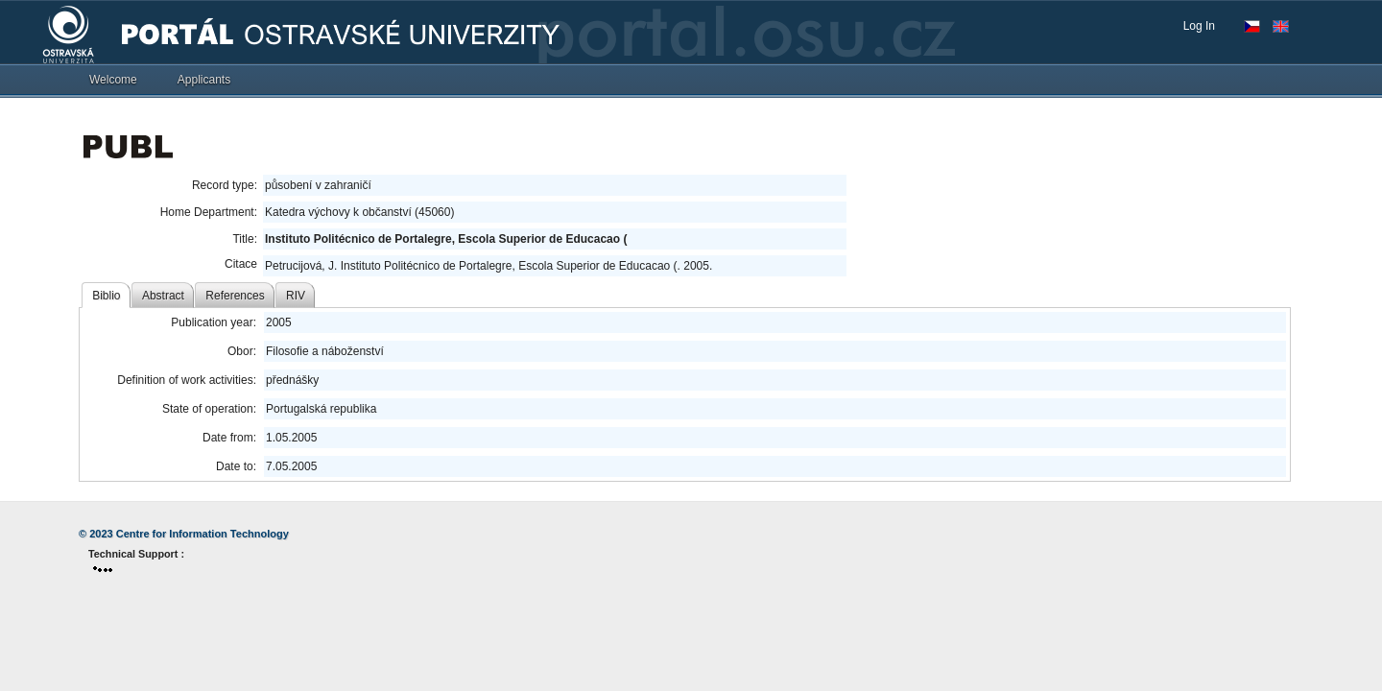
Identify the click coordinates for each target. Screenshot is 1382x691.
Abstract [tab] (163, 295)
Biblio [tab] (106, 295)
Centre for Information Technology (202, 533)
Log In (1199, 26)
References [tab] (234, 295)
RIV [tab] (295, 295)
